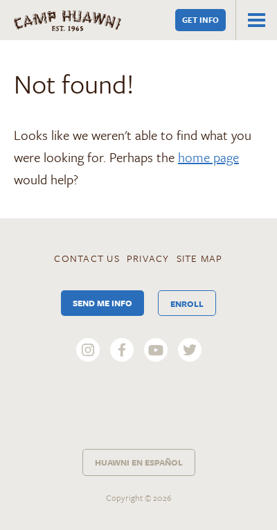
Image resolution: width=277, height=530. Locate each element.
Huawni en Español (139, 462)
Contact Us (87, 258)
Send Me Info (102, 303)
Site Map (200, 258)
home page (208, 157)
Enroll (187, 303)
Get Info (200, 20)
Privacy (148, 258)
